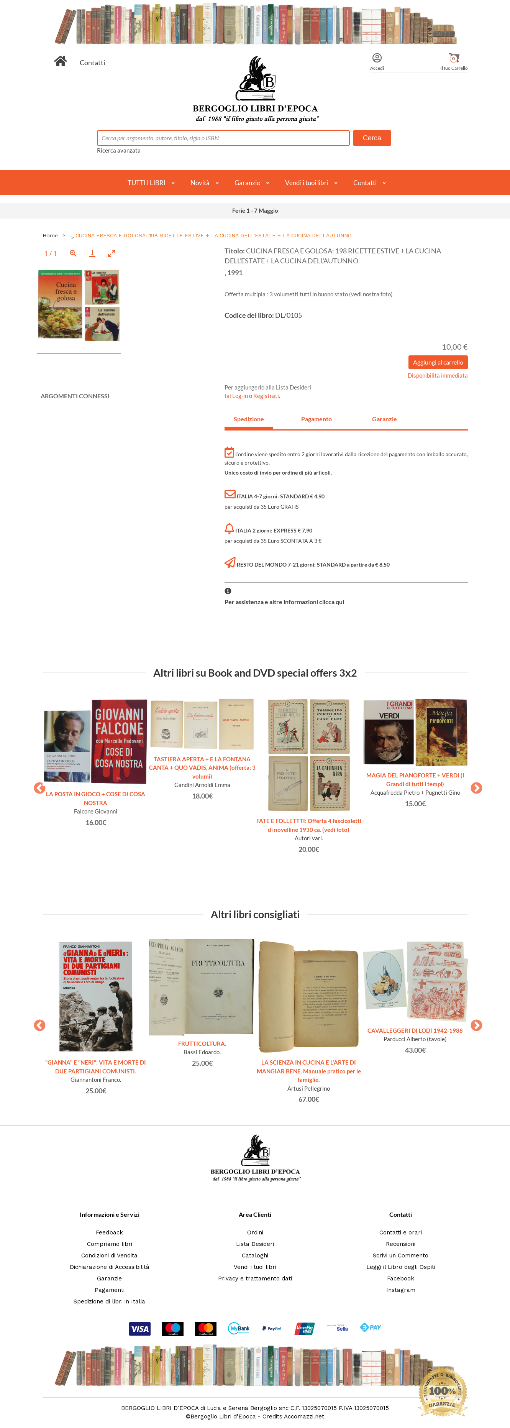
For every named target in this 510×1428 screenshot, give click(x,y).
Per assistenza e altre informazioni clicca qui (284, 601)
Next (473, 786)
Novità (200, 183)
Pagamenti (110, 1290)
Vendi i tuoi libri (306, 183)
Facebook (400, 1278)
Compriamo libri (109, 1244)
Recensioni (400, 1244)
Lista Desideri (255, 1244)
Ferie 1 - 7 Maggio (255, 210)
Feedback (109, 1232)
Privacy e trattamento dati (255, 1278)
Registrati (266, 395)
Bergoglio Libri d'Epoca (223, 1416)
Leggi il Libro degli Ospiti (400, 1267)
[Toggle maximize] (111, 253)
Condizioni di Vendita (109, 1255)
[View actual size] (73, 253)
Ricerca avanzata (119, 150)
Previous (37, 786)
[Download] (92, 253)
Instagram (400, 1290)
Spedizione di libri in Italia (109, 1301)
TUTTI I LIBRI (147, 183)
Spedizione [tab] (249, 418)
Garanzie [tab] (384, 418)
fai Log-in (237, 395)
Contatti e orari (400, 1232)
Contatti (92, 62)
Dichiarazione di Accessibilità (109, 1267)
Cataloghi (255, 1255)
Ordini (255, 1232)
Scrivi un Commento (400, 1255)
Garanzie (247, 183)
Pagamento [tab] (316, 418)
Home (50, 235)
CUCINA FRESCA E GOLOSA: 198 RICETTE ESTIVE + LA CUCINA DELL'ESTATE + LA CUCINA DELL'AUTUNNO (213, 235)
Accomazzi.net (304, 1416)
